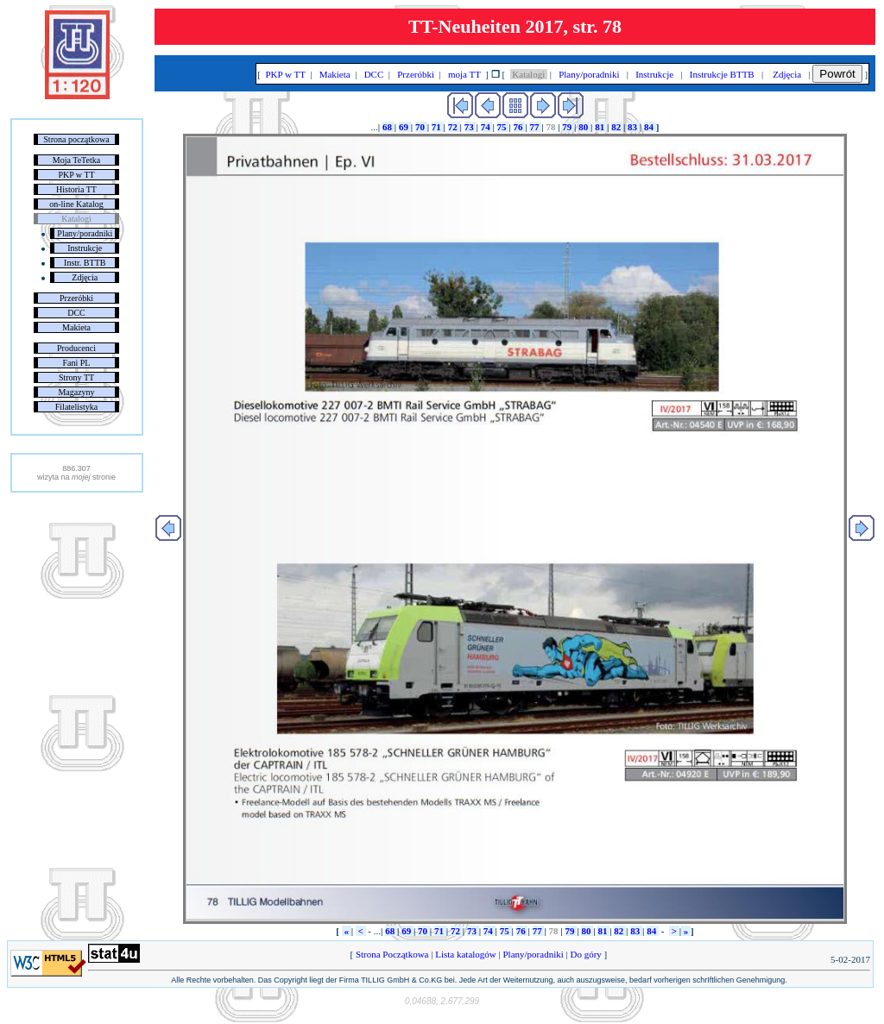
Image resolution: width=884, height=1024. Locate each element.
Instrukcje (84, 248)
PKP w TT (76, 174)
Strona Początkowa (392, 954)
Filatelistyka (76, 406)
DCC (76, 312)
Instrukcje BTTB (721, 74)
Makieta (76, 327)
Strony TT (76, 377)
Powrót (837, 73)
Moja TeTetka (76, 160)
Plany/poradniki (84, 233)
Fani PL (77, 363)
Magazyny (76, 392)
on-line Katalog (76, 204)
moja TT (464, 74)
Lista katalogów (465, 954)
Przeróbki (76, 298)
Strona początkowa (76, 139)
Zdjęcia (85, 277)
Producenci (76, 348)
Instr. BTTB (84, 262)
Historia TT (76, 189)
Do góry (586, 954)
